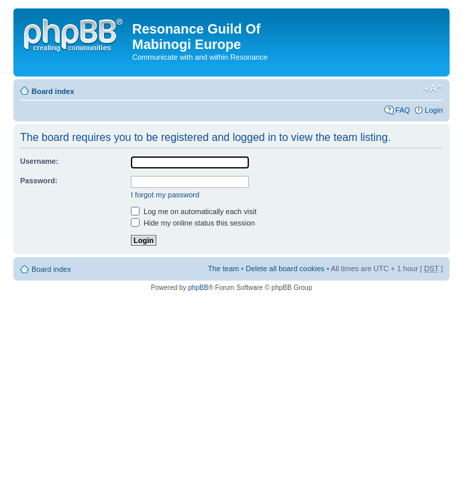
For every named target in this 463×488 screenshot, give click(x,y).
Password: (39, 181)
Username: (39, 161)
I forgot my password (165, 195)
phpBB (198, 287)
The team (223, 268)
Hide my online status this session (193, 223)
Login (434, 110)
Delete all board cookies (285, 268)
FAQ (402, 110)
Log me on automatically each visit (193, 211)
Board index (53, 91)
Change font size (433, 89)
